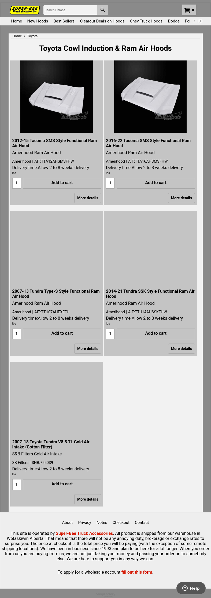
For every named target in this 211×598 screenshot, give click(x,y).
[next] (200, 21)
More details (87, 198)
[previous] (195, 21)
